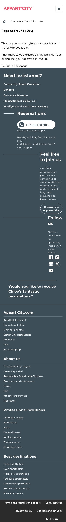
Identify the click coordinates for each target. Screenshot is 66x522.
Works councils (12, 437)
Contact (9, 89)
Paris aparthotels (13, 464)
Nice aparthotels (13, 493)
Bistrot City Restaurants (17, 334)
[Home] (4, 21)
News (7, 386)
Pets (6, 344)
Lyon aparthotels (13, 468)
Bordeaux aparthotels (16, 488)
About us (12, 359)
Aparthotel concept (15, 320)
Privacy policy (23, 510)
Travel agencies (13, 447)
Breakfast (9, 339)
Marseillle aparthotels (16, 473)
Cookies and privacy (49, 510)
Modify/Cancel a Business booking (26, 106)
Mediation (9, 400)
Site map (52, 518)
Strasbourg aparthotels (17, 483)
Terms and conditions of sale (22, 502)
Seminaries (10, 422)
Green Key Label (13, 371)
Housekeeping (12, 349)
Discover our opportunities (51, 208)
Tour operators (12, 442)
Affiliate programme (15, 395)
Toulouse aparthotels (16, 478)
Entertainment (12, 432)
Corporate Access (14, 417)
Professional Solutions (24, 410)
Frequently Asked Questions (22, 84)
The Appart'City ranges (17, 366)
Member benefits (14, 329)
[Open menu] (58, 8)
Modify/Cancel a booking (20, 100)
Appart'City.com (18, 312)
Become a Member (16, 95)
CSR (6, 390)
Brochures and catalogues (19, 381)
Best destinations (20, 456)
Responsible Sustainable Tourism (23, 376)
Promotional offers (14, 325)
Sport (7, 427)
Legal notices (53, 502)
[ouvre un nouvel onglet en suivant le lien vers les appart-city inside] (55, 242)
